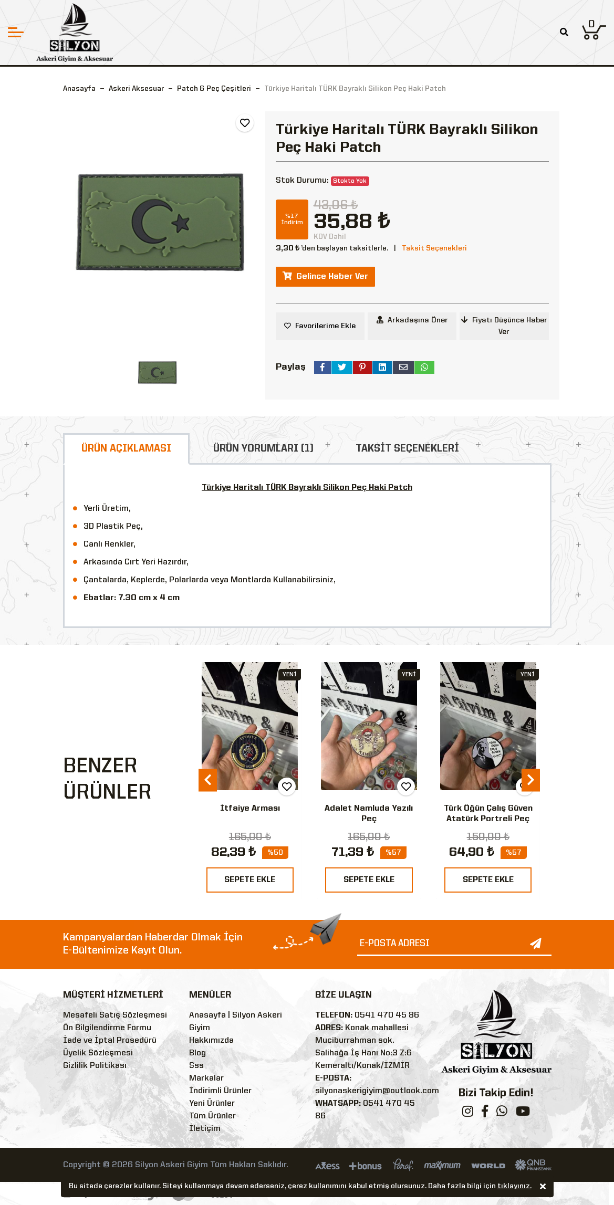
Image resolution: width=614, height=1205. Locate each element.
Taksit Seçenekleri (434, 248)
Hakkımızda (211, 1040)
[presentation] (208, 780)
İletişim (205, 1129)
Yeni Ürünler (212, 1103)
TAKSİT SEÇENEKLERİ (407, 449)
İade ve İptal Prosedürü (110, 1040)
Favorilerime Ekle (325, 326)
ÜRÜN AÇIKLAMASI (126, 449)
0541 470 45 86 (387, 1015)
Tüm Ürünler (212, 1116)
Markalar (206, 1078)
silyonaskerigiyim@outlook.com (377, 1091)
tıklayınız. (514, 1186)
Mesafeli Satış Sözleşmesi (115, 1015)
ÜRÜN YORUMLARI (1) (263, 449)
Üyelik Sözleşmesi (98, 1053)
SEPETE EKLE (249, 880)
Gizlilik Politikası (95, 1066)
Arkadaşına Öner (412, 320)
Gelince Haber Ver (325, 276)
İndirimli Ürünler (220, 1091)
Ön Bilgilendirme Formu (107, 1028)
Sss (196, 1066)
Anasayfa (79, 88)
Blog (197, 1053)
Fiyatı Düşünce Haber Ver (504, 326)
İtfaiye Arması (250, 808)
